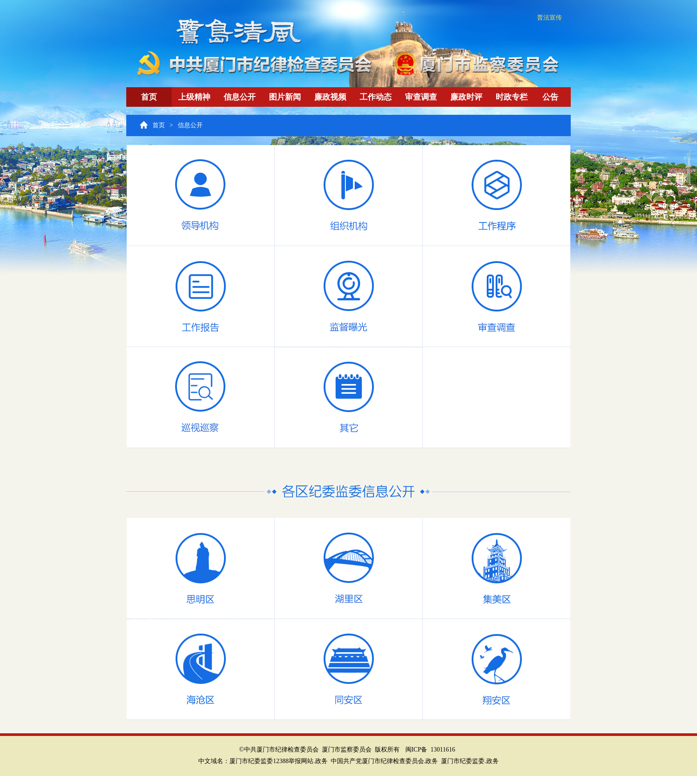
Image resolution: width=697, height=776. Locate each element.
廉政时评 (466, 97)
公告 (550, 97)
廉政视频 (330, 97)
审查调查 (421, 97)
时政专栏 (512, 97)
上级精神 (194, 97)
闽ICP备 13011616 (430, 749)
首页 (149, 97)
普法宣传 (549, 17)
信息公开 (240, 97)
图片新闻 (285, 97)
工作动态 (376, 97)
